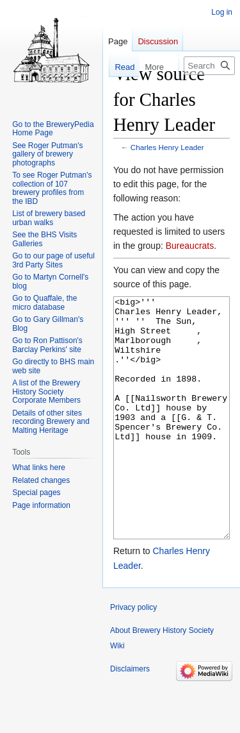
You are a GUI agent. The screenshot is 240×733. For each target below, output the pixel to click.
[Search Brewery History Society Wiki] (209, 65)
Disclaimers (130, 716)
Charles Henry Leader (167, 147)
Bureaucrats (190, 245)
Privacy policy (133, 655)
